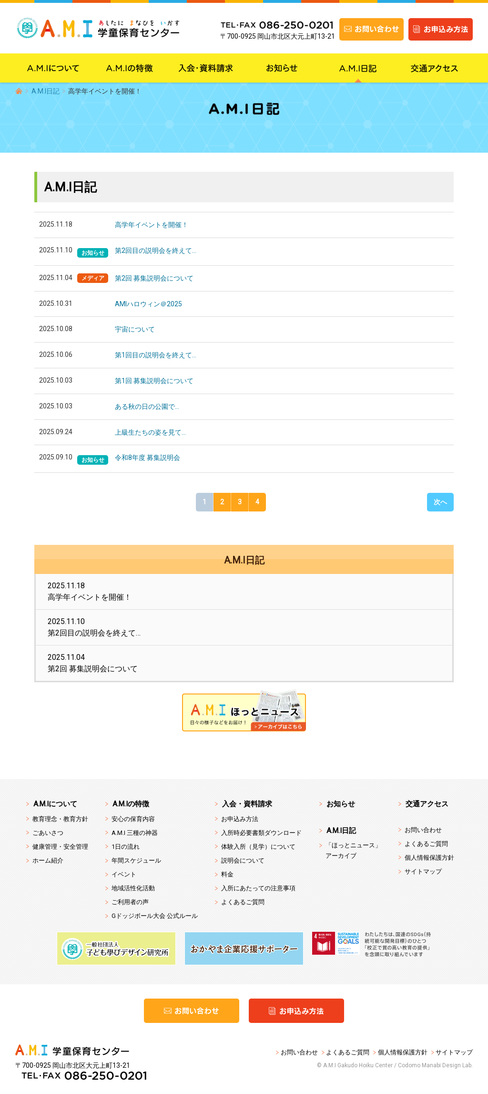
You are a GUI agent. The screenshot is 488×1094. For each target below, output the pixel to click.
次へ (440, 502)
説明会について (242, 860)
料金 (227, 874)
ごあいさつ (47, 832)
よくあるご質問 (242, 902)
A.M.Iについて (55, 804)
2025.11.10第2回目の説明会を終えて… (94, 627)
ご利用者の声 (130, 902)
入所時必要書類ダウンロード (261, 832)
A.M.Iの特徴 (130, 804)
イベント (124, 874)
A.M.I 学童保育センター (108, 29)
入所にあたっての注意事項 (258, 888)
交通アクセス (427, 804)
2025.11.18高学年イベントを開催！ (90, 591)
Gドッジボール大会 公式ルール (155, 915)
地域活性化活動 (133, 888)
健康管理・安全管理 (60, 846)
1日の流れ (126, 846)
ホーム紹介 (47, 860)
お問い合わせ (423, 830)
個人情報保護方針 (429, 857)
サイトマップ (423, 871)
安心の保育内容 (133, 819)
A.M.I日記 (45, 91)
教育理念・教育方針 (60, 819)
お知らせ (340, 804)
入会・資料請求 (247, 804)
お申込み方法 (239, 819)
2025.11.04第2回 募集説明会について (93, 663)
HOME (18, 91)
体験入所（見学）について (258, 846)
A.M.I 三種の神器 (135, 832)
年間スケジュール (136, 860)
